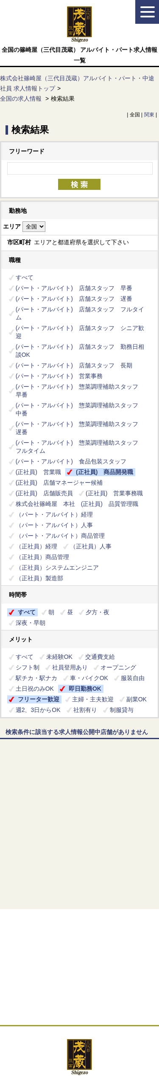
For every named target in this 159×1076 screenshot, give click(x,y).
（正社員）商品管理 (42, 557)
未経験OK (59, 656)
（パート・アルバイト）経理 (57, 514)
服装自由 (133, 678)
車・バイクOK (89, 678)
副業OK (136, 699)
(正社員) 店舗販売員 (44, 493)
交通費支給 (100, 656)
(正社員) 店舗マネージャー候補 (59, 482)
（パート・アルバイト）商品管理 (60, 535)
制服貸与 (122, 709)
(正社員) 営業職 (38, 472)
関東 (149, 115)
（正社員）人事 (91, 546)
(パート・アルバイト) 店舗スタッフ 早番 (74, 288)
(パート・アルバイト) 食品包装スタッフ (71, 461)
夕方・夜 (97, 612)
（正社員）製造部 (39, 578)
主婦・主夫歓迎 (93, 699)
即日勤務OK (85, 688)
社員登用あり (70, 667)
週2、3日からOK (38, 709)
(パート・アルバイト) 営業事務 (59, 376)
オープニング (118, 667)
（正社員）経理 (36, 546)
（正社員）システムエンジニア (57, 567)
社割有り (85, 709)
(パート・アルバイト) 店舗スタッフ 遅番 (74, 298)
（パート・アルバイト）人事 (54, 525)
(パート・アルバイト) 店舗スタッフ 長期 (74, 365)
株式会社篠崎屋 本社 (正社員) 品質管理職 (77, 503)
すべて (24, 277)
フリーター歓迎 (38, 699)
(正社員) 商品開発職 (104, 472)
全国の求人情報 (21, 98)
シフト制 (27, 667)
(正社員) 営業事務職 (114, 493)
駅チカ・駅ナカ (36, 678)
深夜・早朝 (30, 622)
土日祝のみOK (35, 688)
